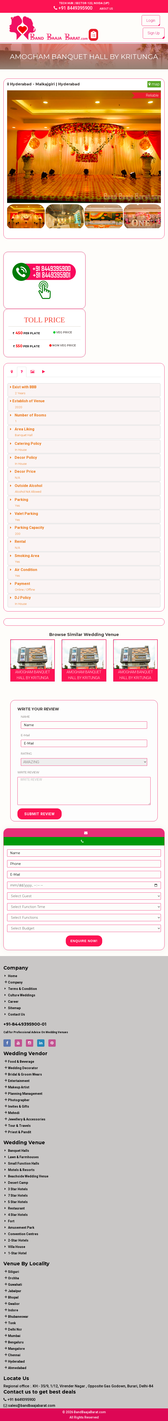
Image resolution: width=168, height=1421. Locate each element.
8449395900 (26, 1024)
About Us (106, 8)
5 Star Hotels (18, 1202)
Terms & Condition (22, 989)
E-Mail (25, 735)
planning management (25, 1093)
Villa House (16, 1247)
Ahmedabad (17, 1368)
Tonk (12, 1323)
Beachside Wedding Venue (28, 1176)
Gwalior (14, 1304)
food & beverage (21, 1061)
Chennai (14, 1355)
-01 (43, 1024)
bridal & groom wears (25, 1074)
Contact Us (16, 1014)
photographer (19, 1100)
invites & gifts (18, 1106)
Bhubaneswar (18, 1316)
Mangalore (16, 1348)
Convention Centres (23, 1234)
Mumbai (14, 1336)
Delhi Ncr (15, 1329)
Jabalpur (14, 1291)
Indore (13, 1310)
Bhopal (13, 1297)
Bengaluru (16, 1342)
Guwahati (15, 1284)
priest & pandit (19, 1132)
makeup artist (18, 1087)
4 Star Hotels (18, 1215)
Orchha (13, 1278)
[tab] (12, 372)
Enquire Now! (84, 941)
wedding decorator (23, 1068)
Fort (11, 1221)
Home (12, 976)
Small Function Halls (23, 1163)
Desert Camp (18, 1183)
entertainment (19, 1081)
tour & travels (19, 1126)
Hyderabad (16, 1361)
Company (15, 982)
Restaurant (16, 1208)
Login (150, 20)
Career (13, 1001)
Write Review (28, 772)
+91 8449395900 (73, 8)
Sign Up (154, 33)
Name (25, 716)
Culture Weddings (21, 995)
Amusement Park (21, 1227)
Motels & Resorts (21, 1170)
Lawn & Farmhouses (23, 1157)
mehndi (13, 1113)
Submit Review (39, 814)
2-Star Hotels (18, 1240)
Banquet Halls (18, 1150)
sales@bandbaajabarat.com (29, 1405)
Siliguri (13, 1272)
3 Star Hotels (18, 1189)
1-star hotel (17, 1253)
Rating (26, 753)
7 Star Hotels (18, 1195)
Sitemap (14, 1008)
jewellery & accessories (26, 1119)
